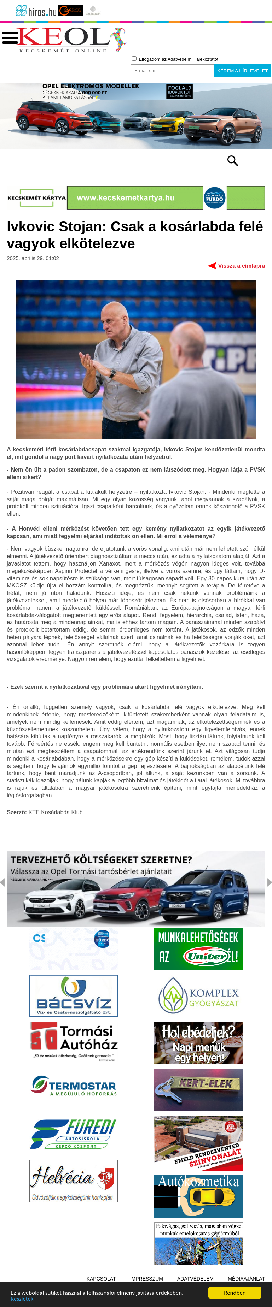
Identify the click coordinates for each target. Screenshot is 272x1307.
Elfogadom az (176, 59)
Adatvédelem (195, 1279)
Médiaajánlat (246, 1279)
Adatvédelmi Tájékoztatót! (194, 59)
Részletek (22, 1300)
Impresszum (146, 1279)
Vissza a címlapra (241, 266)
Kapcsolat (101, 1279)
